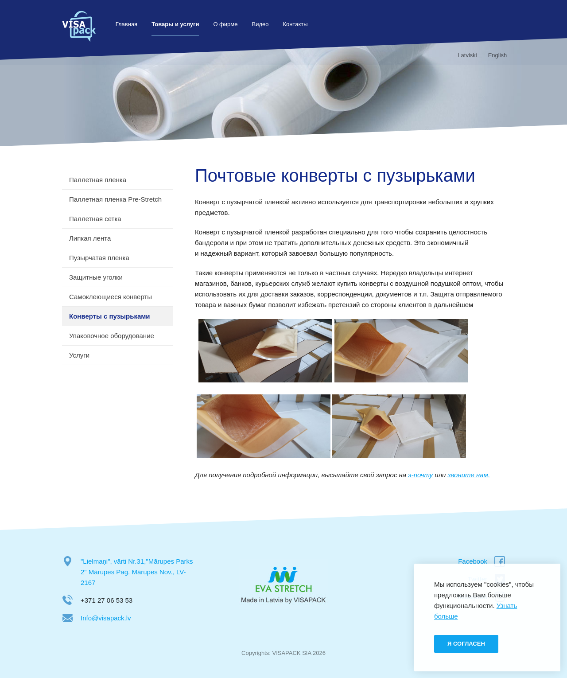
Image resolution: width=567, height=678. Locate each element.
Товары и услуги (177, 24)
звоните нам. (469, 475)
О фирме (227, 24)
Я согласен (466, 643)
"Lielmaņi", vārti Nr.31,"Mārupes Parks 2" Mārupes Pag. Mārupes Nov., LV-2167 (137, 571)
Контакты (297, 24)
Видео (262, 24)
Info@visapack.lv (106, 618)
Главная (128, 24)
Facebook (472, 561)
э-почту (420, 475)
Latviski (465, 55)
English (495, 55)
